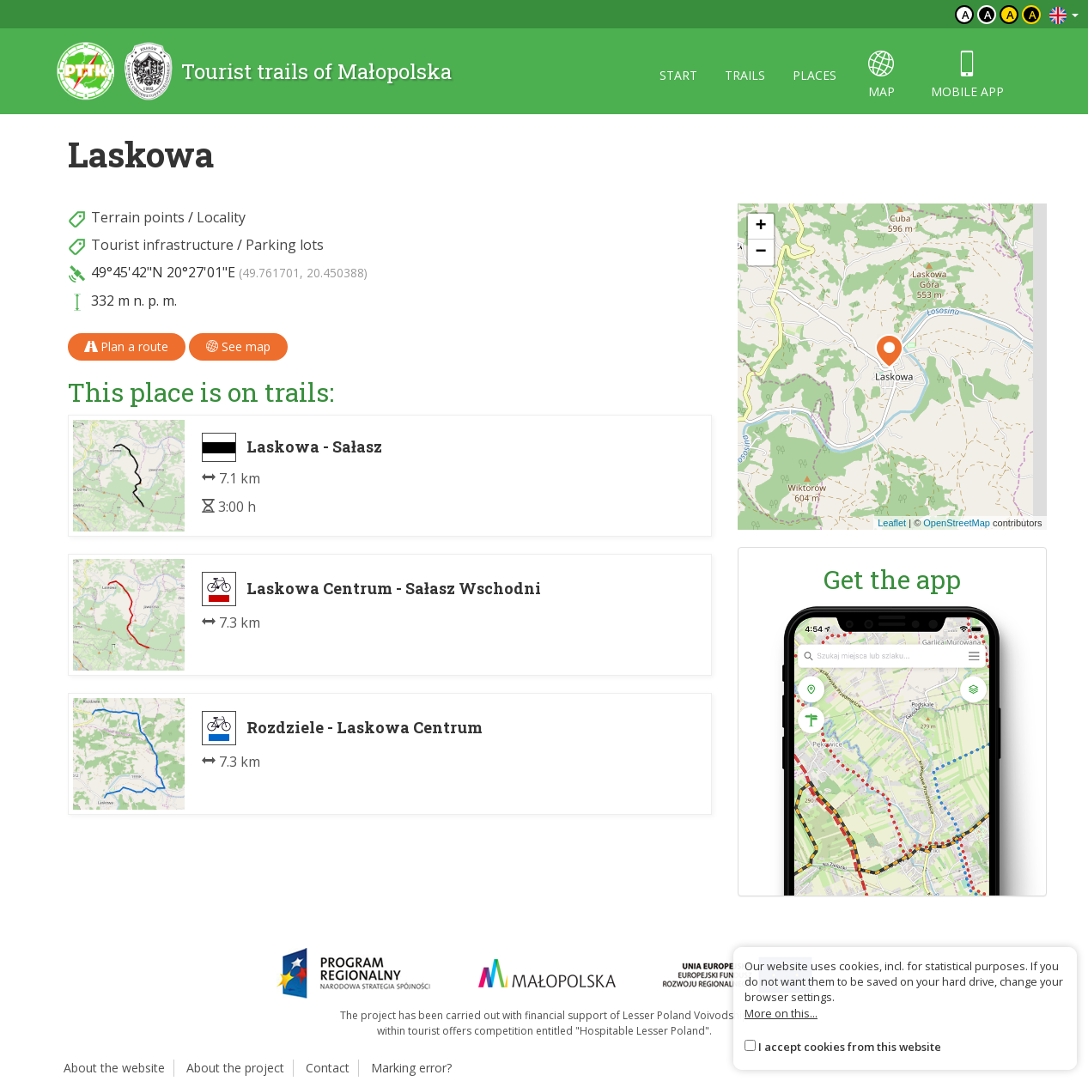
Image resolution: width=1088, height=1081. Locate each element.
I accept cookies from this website (849, 1046)
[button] (889, 351)
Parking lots (285, 244)
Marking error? (411, 1068)
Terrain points (138, 217)
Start (678, 75)
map (881, 75)
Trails (745, 75)
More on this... (781, 1013)
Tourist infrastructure (162, 244)
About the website (114, 1068)
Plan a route (126, 346)
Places (814, 75)
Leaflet (892, 523)
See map (238, 346)
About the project (235, 1068)
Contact (327, 1068)
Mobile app (967, 75)
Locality (221, 217)
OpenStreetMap (956, 523)
